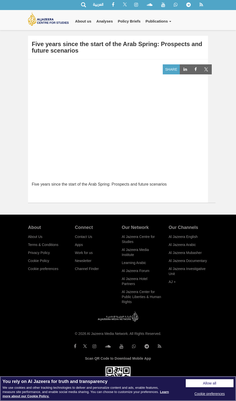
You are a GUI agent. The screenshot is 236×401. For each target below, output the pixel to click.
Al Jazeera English (183, 237)
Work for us (84, 253)
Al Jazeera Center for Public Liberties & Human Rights (141, 297)
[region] (118, 388)
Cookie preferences (43, 269)
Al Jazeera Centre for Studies (138, 239)
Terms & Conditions (43, 245)
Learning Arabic (134, 263)
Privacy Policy (39, 253)
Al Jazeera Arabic (182, 245)
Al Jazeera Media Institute (135, 252)
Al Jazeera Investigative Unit (187, 271)
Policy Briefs (129, 21)
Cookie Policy (38, 261)
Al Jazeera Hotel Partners (135, 281)
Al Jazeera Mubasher (185, 253)
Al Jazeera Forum (135, 271)
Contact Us (83, 237)
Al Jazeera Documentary (188, 261)
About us (83, 21)
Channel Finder (87, 269)
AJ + (172, 282)
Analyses (104, 21)
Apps (79, 245)
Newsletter (83, 261)
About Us (35, 237)
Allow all (209, 383)
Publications (158, 21)
